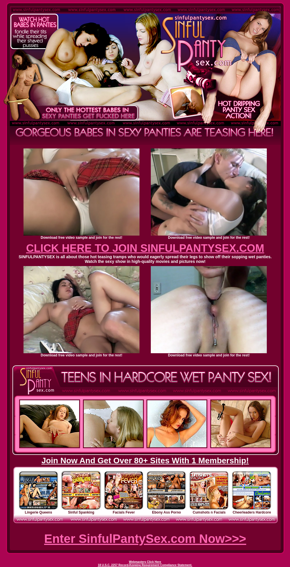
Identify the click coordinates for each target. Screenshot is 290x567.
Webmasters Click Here (145, 562)
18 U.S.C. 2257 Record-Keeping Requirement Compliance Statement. (145, 565)
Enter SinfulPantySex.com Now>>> (145, 539)
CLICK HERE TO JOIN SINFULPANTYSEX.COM (145, 248)
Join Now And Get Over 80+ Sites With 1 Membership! (145, 460)
